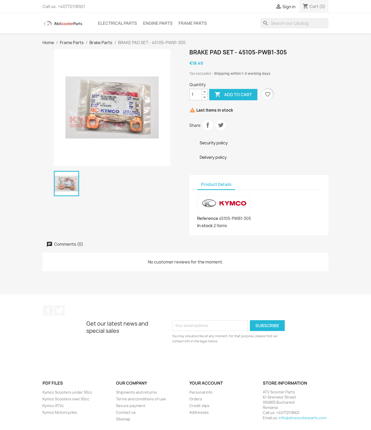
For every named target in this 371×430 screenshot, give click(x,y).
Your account (206, 383)
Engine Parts (158, 23)
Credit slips (199, 405)
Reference (207, 218)
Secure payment (130, 405)
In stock (205, 225)
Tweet (221, 125)
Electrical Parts (117, 23)
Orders (195, 398)
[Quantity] (195, 94)
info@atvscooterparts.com (302, 417)
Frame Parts (193, 23)
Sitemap (123, 419)
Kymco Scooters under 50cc (67, 392)
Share (208, 125)
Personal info (201, 392)
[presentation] (215, 358)
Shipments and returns (136, 392)
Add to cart (233, 94)
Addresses (199, 412)
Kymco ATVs (53, 405)
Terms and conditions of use (141, 398)
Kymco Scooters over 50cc (66, 398)
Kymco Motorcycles (60, 412)
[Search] (294, 23)
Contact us (126, 412)
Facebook (48, 310)
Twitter (59, 310)
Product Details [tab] (216, 184)
